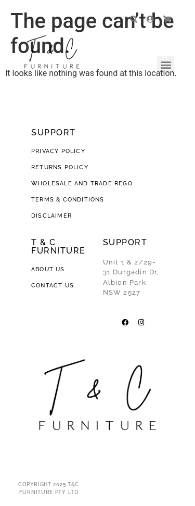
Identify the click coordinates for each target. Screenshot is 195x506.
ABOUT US (48, 269)
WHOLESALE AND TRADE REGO (82, 183)
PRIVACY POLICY (59, 151)
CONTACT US (52, 285)
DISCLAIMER (51, 215)
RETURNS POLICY (59, 167)
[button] (165, 64)
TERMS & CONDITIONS (68, 199)
